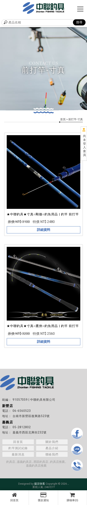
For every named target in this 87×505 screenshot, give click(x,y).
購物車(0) (72, 497)
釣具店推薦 (57, 461)
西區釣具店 (41, 461)
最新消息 (18, 454)
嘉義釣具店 (24, 461)
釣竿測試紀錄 (18, 448)
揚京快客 (39, 483)
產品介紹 (51, 448)
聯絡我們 (51, 454)
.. (68, 483)
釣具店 (10, 461)
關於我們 (51, 442)
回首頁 (14, 497)
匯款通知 (43, 497)
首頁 (63, 119)
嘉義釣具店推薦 (36, 465)
